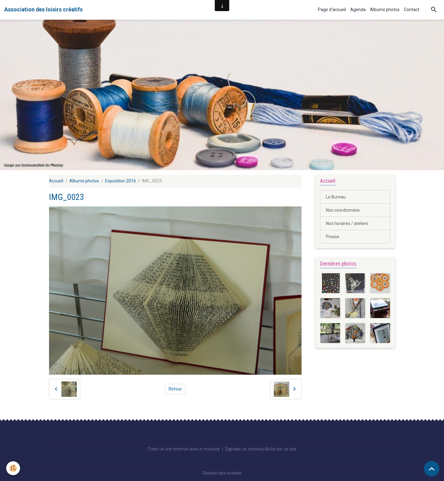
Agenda (358, 9)
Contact (411, 9)
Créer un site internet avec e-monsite (184, 448)
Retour (175, 388)
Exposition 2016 (120, 180)
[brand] (43, 10)
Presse (332, 236)
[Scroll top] (431, 468)
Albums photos (385, 9)
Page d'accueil (332, 9)
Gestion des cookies (222, 473)
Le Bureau (336, 196)
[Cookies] (13, 468)
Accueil (56, 180)
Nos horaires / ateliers (347, 223)
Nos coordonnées (343, 210)
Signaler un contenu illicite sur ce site (260, 448)
